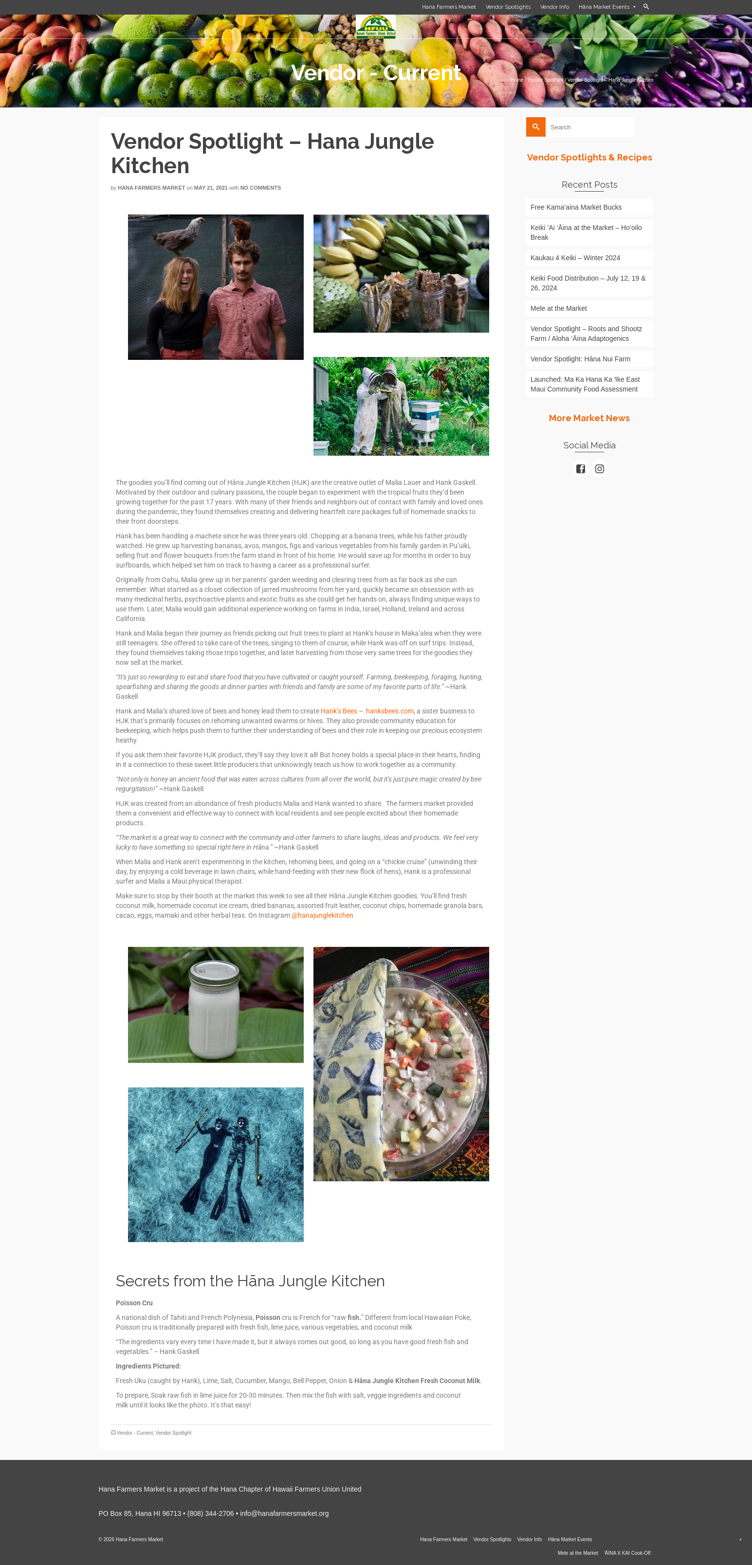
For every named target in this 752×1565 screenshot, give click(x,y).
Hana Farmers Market (151, 188)
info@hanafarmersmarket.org (284, 1513)
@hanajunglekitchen (322, 915)
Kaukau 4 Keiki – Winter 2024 (575, 258)
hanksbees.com (390, 711)
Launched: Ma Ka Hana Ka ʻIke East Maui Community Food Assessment (585, 384)
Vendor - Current (135, 1433)
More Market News (589, 418)
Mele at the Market (559, 308)
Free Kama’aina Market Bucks (576, 207)
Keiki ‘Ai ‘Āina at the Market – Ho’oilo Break (586, 232)
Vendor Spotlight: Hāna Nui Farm (580, 359)
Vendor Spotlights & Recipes (589, 157)
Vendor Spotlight (173, 1433)
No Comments (260, 188)
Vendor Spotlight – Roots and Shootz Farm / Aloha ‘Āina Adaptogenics (586, 333)
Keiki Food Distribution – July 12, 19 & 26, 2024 (588, 283)
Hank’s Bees (339, 711)
